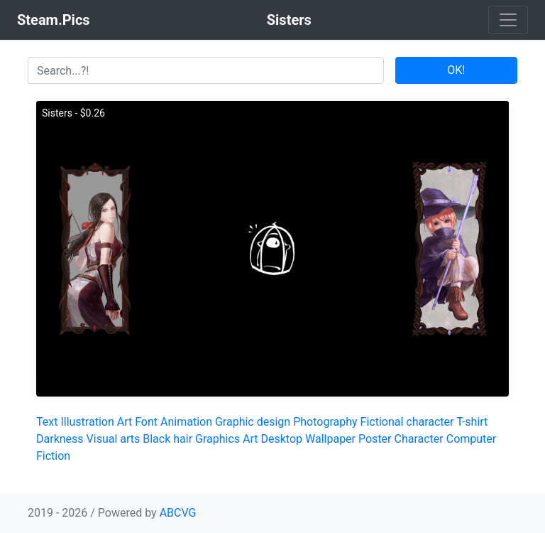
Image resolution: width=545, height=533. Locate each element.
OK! (456, 70)
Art (124, 422)
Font (146, 422)
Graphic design (252, 422)
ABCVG (178, 512)
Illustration (87, 422)
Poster (375, 439)
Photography (325, 422)
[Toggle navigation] (508, 20)
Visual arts (114, 439)
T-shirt (472, 422)
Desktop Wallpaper (308, 439)
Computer (471, 439)
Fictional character (407, 422)
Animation (186, 422)
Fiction (53, 456)
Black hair (167, 439)
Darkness (60, 439)
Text (46, 422)
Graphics (217, 439)
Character (418, 439)
